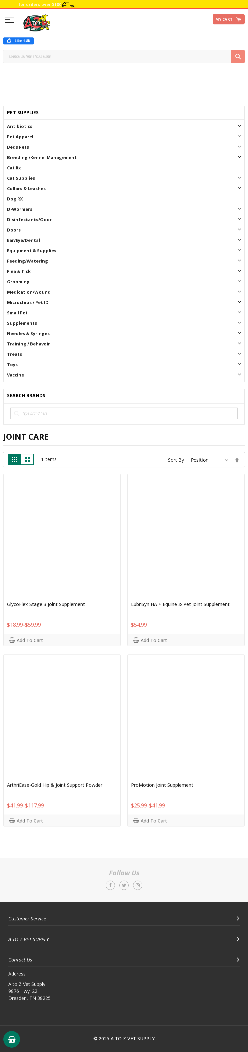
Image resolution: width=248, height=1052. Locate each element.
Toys (12, 364)
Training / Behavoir (28, 344)
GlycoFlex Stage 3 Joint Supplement (46, 604)
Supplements (22, 323)
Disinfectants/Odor (29, 219)
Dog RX (15, 199)
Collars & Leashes (26, 188)
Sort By (176, 460)
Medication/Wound (29, 292)
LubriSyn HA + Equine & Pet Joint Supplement (180, 604)
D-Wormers (19, 209)
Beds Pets (18, 147)
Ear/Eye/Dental (23, 240)
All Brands (238, 396)
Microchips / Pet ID (28, 302)
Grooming (18, 282)
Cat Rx (14, 168)
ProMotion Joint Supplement (162, 785)
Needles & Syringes (28, 333)
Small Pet (17, 313)
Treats (14, 354)
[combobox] (124, 56)
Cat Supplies (21, 178)
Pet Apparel (20, 137)
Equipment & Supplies (31, 251)
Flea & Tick (19, 271)
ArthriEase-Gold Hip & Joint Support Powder (54, 785)
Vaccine (15, 375)
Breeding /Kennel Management (42, 157)
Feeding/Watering (27, 261)
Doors (14, 230)
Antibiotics (19, 126)
